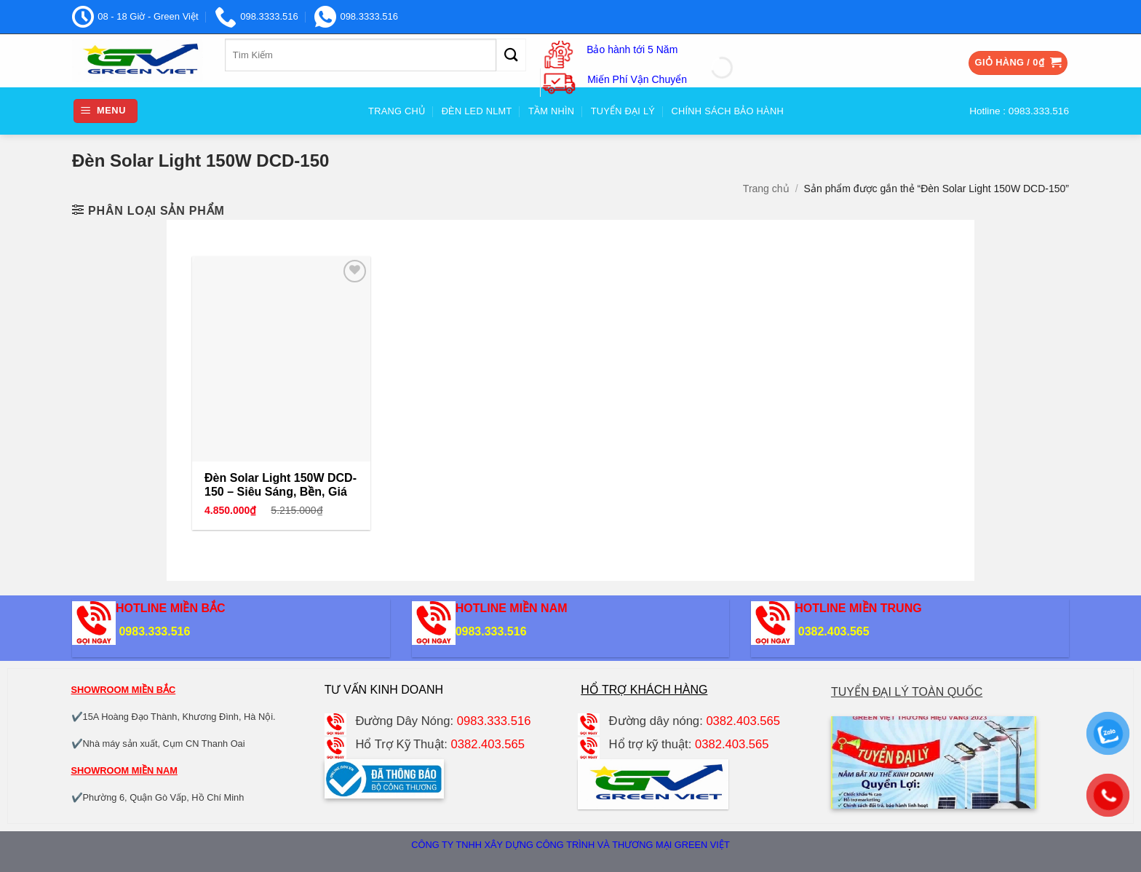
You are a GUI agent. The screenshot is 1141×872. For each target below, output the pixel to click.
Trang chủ (766, 188)
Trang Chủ (396, 111)
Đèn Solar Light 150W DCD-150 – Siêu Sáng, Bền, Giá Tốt (280, 492)
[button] (1018, 63)
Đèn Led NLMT (477, 111)
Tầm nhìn (551, 111)
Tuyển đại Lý (623, 111)
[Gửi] (510, 55)
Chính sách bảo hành (728, 111)
